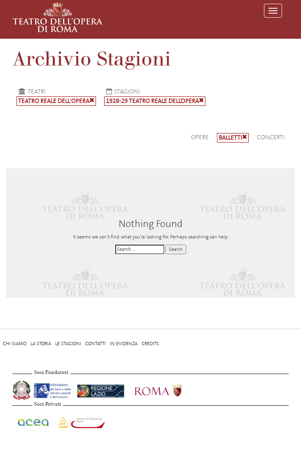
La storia (40, 343)
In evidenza (124, 343)
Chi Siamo (14, 343)
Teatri (31, 91)
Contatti (95, 343)
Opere (200, 137)
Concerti (271, 137)
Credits (150, 343)
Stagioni (122, 91)
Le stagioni (68, 343)
